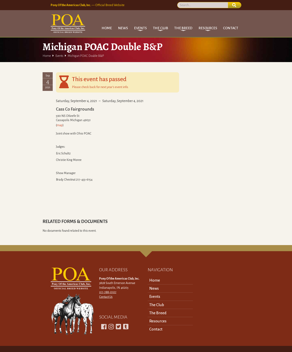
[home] (68, 23)
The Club (156, 305)
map (60, 125)
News (123, 28)
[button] (140, 28)
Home (107, 28)
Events (59, 55)
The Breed (157, 313)
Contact (230, 28)
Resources (157, 321)
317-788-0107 (107, 292)
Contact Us (106, 296)
